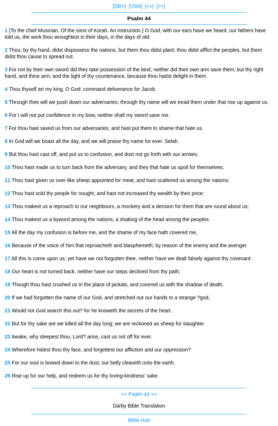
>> (154, 394)
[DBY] (119, 6)
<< (124, 394)
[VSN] (135, 6)
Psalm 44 (139, 394)
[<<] (149, 6)
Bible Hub (139, 420)
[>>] (160, 6)
